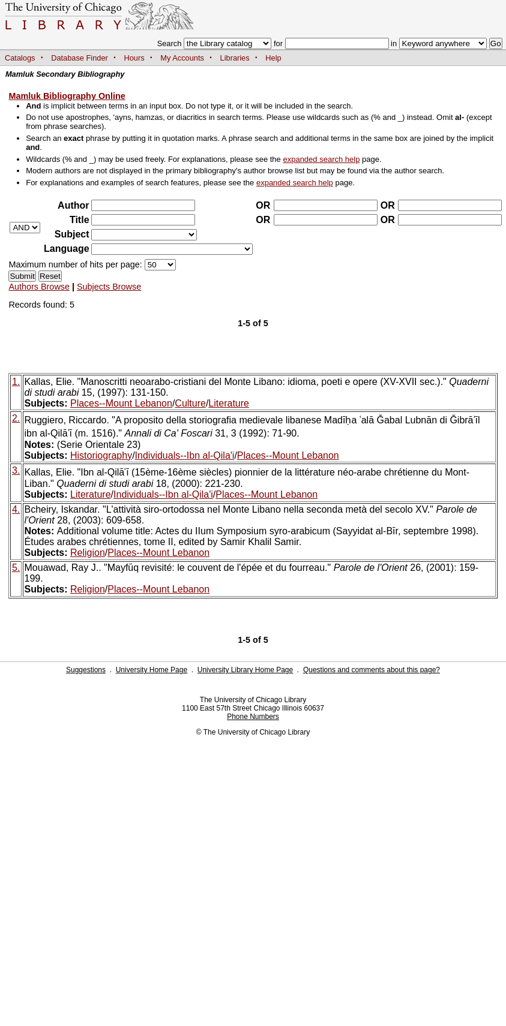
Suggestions (86, 670)
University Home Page (151, 670)
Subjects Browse (109, 286)
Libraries (235, 57)
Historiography (101, 455)
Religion (87, 552)
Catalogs (20, 57)
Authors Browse (39, 286)
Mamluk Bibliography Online (66, 96)
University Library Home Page (245, 670)
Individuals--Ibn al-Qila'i (185, 455)
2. (16, 418)
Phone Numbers (253, 716)
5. (16, 567)
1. (16, 382)
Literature (228, 403)
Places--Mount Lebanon (121, 403)
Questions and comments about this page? (371, 670)
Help (273, 57)
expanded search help (321, 159)
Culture (190, 403)
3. (16, 470)
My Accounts (182, 57)
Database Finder (79, 57)
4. (16, 509)
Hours (134, 57)
